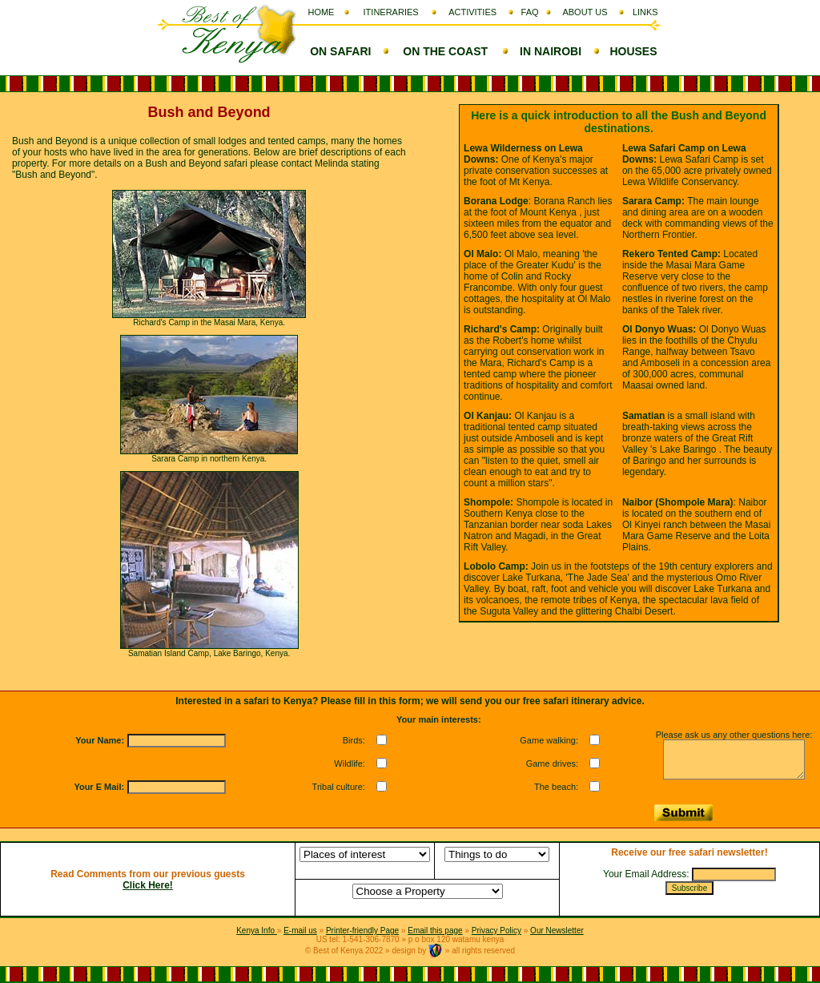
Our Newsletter (557, 930)
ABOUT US (584, 12)
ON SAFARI (340, 51)
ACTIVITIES (472, 12)
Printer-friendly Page (362, 930)
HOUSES (633, 51)
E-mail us (300, 930)
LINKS (645, 12)
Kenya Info (256, 930)
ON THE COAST (445, 51)
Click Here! (148, 885)
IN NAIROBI (550, 51)
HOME (321, 12)
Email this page (435, 930)
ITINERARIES (391, 12)
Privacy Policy (496, 930)
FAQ (530, 12)
